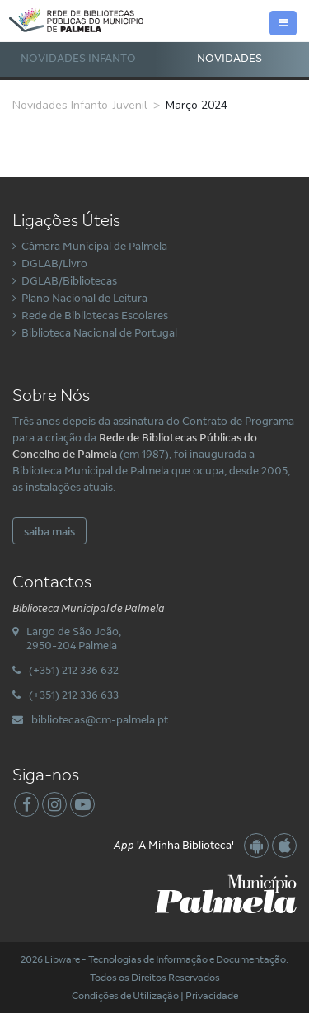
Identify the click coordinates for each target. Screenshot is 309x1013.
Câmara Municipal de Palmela (94, 245)
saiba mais (49, 531)
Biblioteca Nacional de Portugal (99, 332)
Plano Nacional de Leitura (84, 297)
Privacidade (211, 995)
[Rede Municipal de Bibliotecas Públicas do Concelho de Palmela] (84, 19)
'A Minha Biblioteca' (174, 844)
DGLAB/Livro (54, 263)
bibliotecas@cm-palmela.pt (99, 719)
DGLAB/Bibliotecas (69, 280)
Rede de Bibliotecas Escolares (94, 315)
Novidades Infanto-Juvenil (81, 74)
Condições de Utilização (125, 995)
